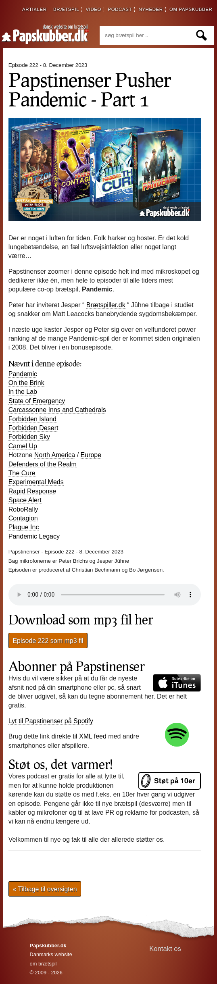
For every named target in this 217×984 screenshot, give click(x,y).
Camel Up (22, 446)
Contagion (23, 518)
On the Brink (26, 382)
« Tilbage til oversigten (45, 889)
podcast (120, 9)
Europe (91, 454)
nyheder (150, 9)
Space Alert (25, 500)
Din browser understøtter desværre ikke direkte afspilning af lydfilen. (104, 594)
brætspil (66, 9)
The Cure (21, 473)
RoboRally (23, 509)
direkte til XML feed (79, 736)
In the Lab (22, 391)
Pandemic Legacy (34, 536)
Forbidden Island (32, 419)
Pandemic (22, 373)
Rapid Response (32, 491)
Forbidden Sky (29, 436)
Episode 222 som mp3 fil (48, 640)
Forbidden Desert (33, 427)
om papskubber (190, 9)
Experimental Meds (36, 481)
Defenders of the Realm (42, 464)
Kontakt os (165, 949)
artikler (34, 9)
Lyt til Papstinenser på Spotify (50, 721)
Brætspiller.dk (105, 305)
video (93, 9)
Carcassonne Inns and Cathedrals (57, 409)
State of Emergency (36, 400)
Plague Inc (23, 527)
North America (54, 454)
